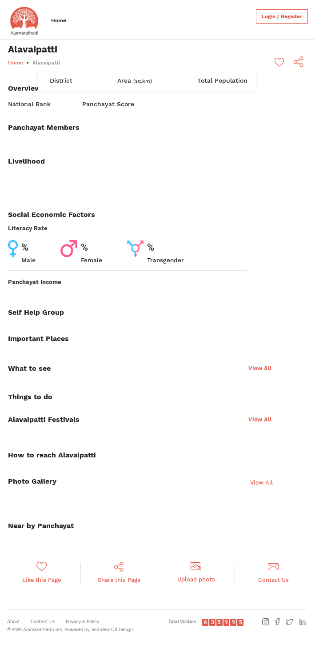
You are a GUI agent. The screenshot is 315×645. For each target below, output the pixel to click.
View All (259, 368)
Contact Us (43, 621)
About (13, 621)
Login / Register (282, 16)
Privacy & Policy (82, 621)
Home (58, 20)
